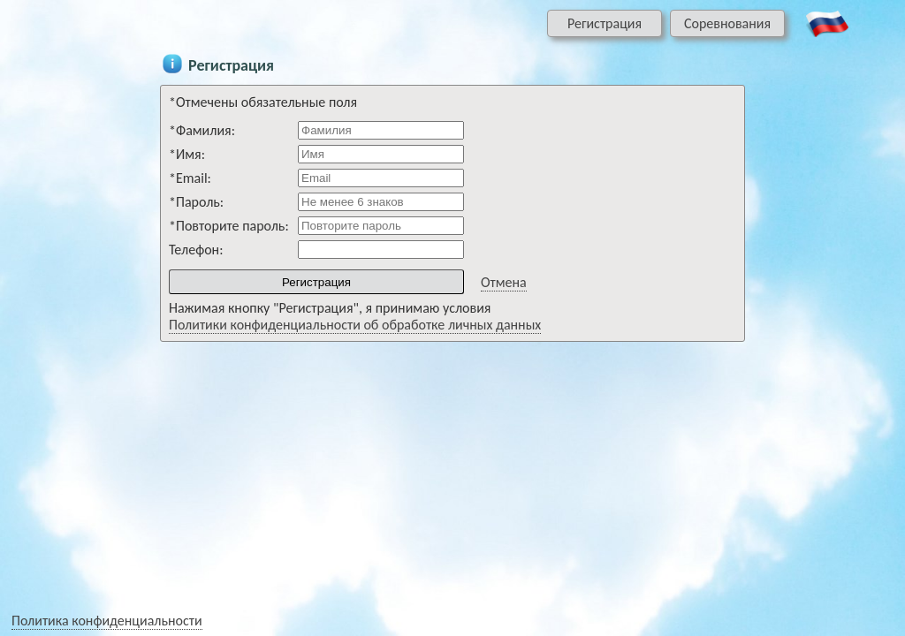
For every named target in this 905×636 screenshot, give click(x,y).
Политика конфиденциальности (106, 620)
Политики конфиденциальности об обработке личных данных (355, 324)
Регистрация (604, 23)
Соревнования (727, 23)
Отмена (504, 282)
